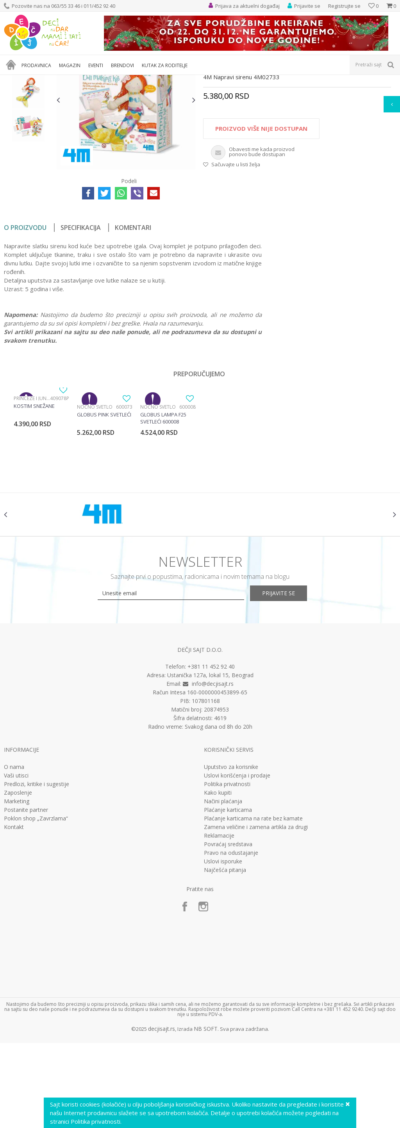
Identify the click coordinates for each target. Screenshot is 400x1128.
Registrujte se (344, 5)
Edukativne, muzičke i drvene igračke (136, 80)
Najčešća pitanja (225, 955)
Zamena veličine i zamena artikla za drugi (256, 912)
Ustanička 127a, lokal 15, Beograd (210, 760)
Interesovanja (197, 80)
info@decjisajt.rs (213, 768)
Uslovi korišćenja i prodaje (237, 860)
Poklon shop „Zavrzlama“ (36, 903)
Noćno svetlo (94, 486)
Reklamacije (219, 920)
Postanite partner (26, 894)
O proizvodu (25, 306)
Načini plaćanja (223, 886)
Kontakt (14, 912)
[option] (28, 138)
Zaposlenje (18, 877)
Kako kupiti (218, 877)
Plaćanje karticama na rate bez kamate (253, 903)
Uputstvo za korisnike (231, 852)
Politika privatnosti (227, 869)
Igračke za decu (73, 80)
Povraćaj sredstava (228, 929)
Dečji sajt (14, 80)
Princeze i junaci (32, 477)
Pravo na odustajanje (231, 937)
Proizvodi (39, 80)
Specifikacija (81, 306)
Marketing (16, 886)
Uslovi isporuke (223, 946)
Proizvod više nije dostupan (261, 207)
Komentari (133, 306)
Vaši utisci (16, 860)
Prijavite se (286, 678)
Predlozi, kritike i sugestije (36, 869)
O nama (14, 852)
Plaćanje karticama (228, 894)
